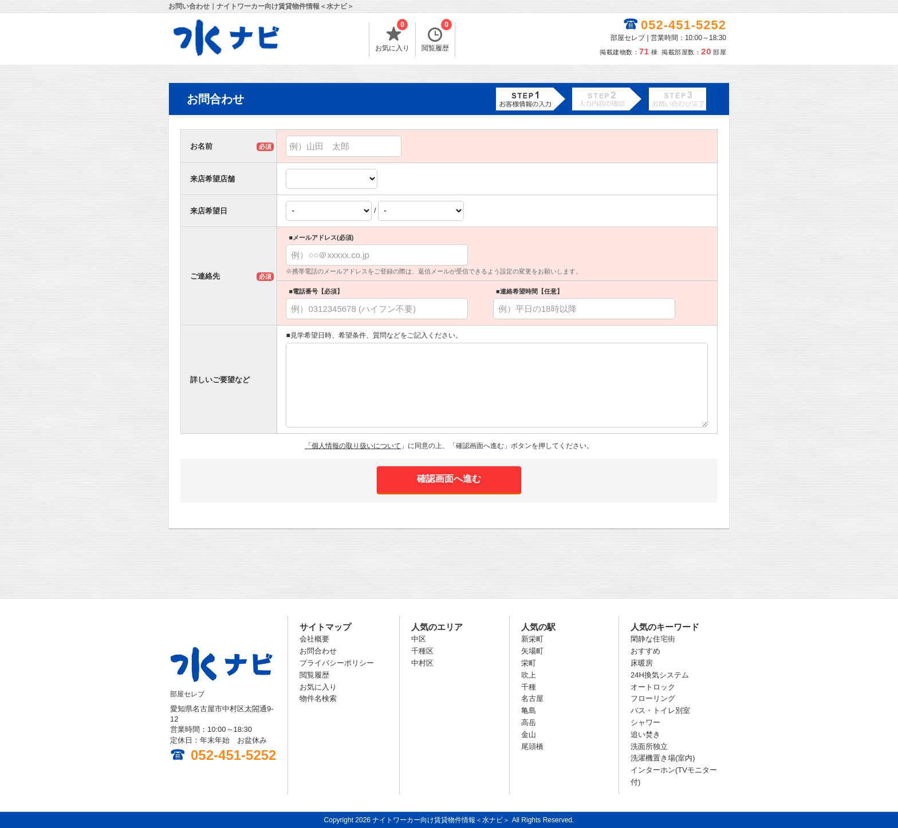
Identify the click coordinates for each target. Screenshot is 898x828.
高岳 (528, 722)
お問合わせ (318, 651)
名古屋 (532, 698)
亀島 (528, 710)
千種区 (422, 651)
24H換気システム (660, 675)
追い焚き (645, 734)
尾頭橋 (532, 746)
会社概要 (314, 639)
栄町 (528, 663)
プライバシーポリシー (337, 663)
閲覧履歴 (437, 37)
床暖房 (642, 663)
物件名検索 (318, 698)
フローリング (653, 698)
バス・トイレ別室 (660, 710)
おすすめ (645, 651)
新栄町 (532, 639)
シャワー (645, 722)
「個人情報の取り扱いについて (353, 446)
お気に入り (392, 37)
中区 (418, 639)
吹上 (528, 675)
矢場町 (532, 651)
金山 (528, 734)
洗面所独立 (649, 746)
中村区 (422, 663)
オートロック (653, 687)
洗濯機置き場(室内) (663, 758)
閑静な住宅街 (653, 639)
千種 (528, 687)
